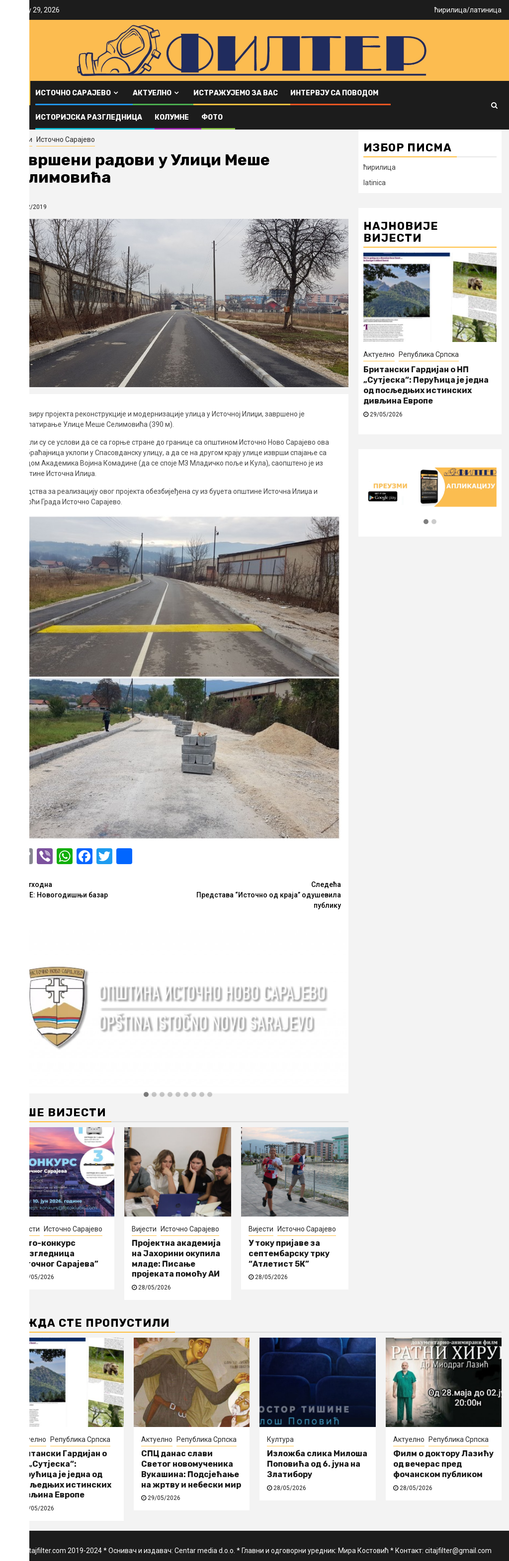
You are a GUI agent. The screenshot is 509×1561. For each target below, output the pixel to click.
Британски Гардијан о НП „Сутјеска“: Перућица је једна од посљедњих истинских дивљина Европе (426, 385)
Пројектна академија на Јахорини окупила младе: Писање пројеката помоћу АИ (176, 1258)
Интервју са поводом (334, 93)
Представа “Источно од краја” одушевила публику (259, 894)
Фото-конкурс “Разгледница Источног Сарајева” (56, 1253)
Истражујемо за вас (235, 93)
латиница (486, 10)
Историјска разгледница (88, 117)
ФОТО (212, 117)
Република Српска (429, 354)
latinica (374, 183)
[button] (146, 1095)
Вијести (19, 139)
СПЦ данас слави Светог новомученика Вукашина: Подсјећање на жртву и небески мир (191, 1469)
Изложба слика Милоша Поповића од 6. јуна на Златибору (317, 1464)
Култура (280, 1439)
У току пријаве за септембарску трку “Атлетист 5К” (289, 1253)
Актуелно (152, 93)
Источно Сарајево (73, 93)
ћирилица (450, 10)
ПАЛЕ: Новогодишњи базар (96, 889)
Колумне (172, 117)
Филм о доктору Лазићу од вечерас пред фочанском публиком (443, 1464)
